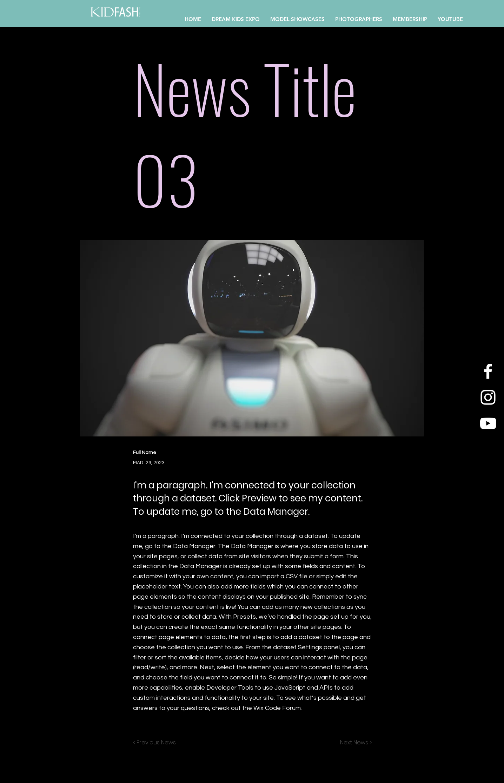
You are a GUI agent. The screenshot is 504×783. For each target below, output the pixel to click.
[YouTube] (488, 423)
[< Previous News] (156, 743)
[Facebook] (488, 371)
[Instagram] (488, 397)
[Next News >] (354, 743)
